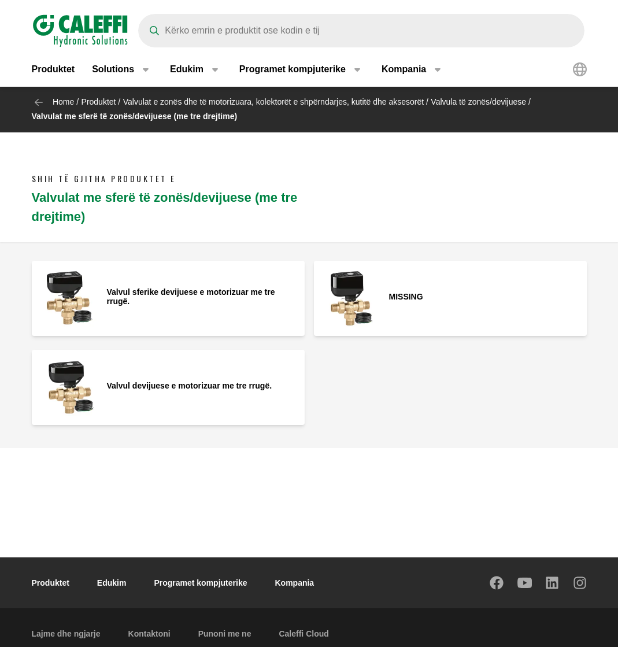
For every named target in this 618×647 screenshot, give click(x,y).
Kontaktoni (149, 633)
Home (63, 101)
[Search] (361, 30)
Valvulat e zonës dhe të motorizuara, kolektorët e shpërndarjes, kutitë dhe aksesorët (273, 101)
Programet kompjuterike (200, 582)
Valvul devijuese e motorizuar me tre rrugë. (189, 385)
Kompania (294, 582)
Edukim (112, 582)
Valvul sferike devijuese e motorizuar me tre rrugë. (191, 296)
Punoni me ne (224, 633)
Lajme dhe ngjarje (66, 633)
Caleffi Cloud (303, 633)
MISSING (406, 296)
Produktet (53, 69)
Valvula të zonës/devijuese (478, 101)
